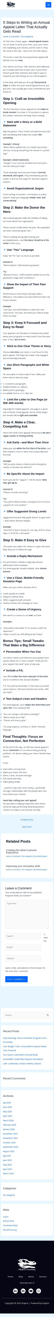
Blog (21, 1276)
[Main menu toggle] (48, 5)
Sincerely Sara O (27, 1282)
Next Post (27, 826)
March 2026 (8, 1120)
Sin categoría (27, 36)
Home (10, 1276)
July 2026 (7, 1102)
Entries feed (8, 1220)
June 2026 (7, 1107)
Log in (6, 1216)
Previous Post (27, 819)
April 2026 (7, 1116)
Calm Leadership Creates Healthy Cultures (22, 1063)
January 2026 (9, 1129)
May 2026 (7, 1111)
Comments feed (10, 1225)
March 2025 (8, 1173)
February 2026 (9, 1124)
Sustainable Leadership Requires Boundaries (23, 1059)
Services (43, 1276)
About (31, 1276)
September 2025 (10, 1146)
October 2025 (9, 1142)
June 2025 (7, 1160)
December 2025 (10, 1133)
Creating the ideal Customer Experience (21, 851)
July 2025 (7, 1155)
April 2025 (7, 1169)
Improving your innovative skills (23, 866)
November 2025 (10, 1138)
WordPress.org (10, 1229)
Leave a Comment (11, 36)
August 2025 (8, 1151)
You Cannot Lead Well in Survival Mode (20, 1054)
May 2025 (7, 1164)
